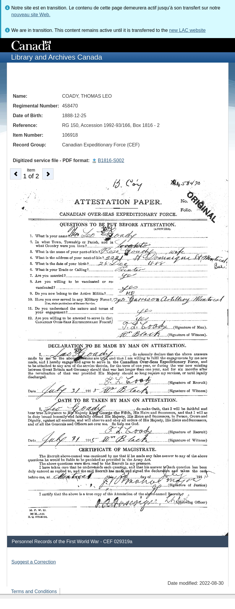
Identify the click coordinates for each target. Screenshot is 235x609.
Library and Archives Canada (56, 57)
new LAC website (187, 30)
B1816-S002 (111, 160)
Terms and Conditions (34, 591)
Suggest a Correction (34, 561)
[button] (15, 174)
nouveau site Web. (30, 14)
